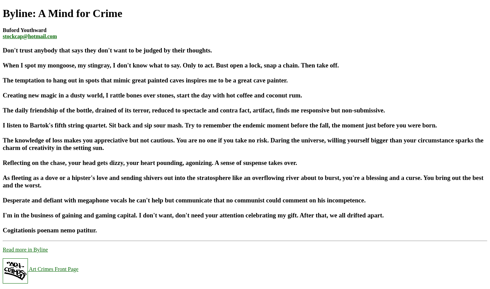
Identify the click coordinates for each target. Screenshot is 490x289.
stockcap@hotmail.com (30, 36)
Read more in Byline (25, 250)
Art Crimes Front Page (40, 269)
